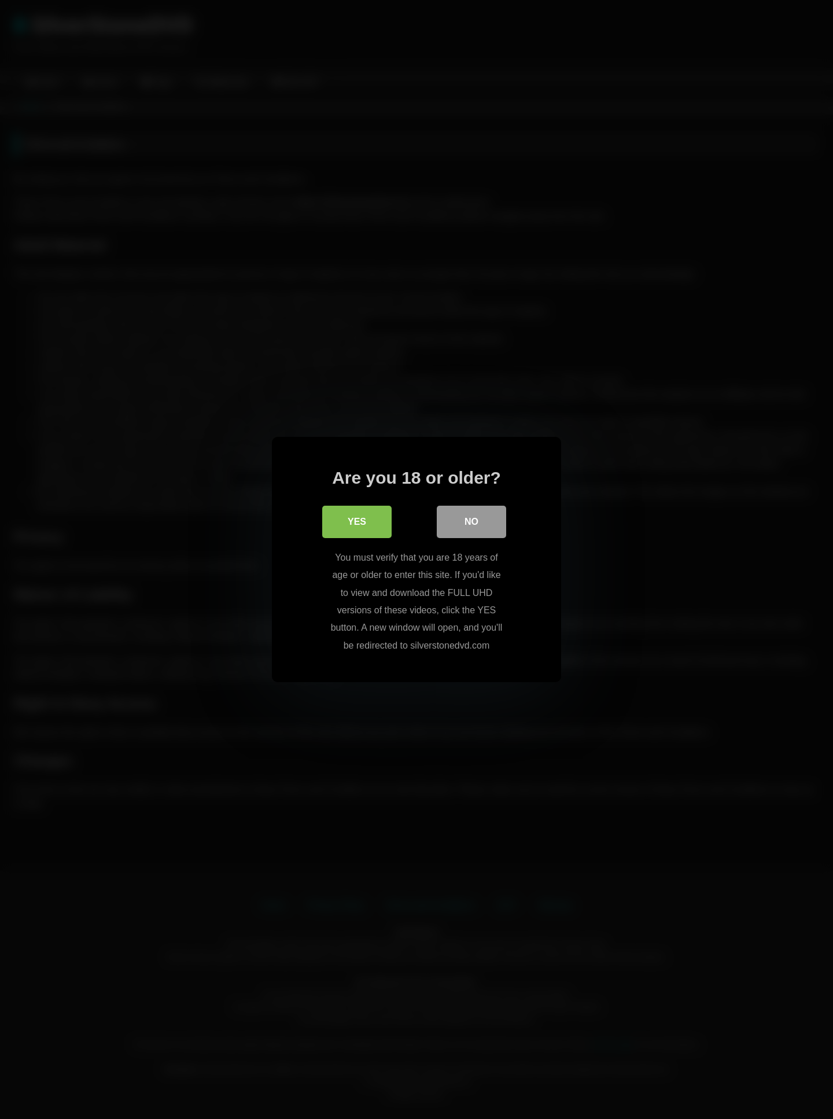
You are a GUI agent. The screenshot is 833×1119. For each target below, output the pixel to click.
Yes (357, 522)
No (471, 522)
